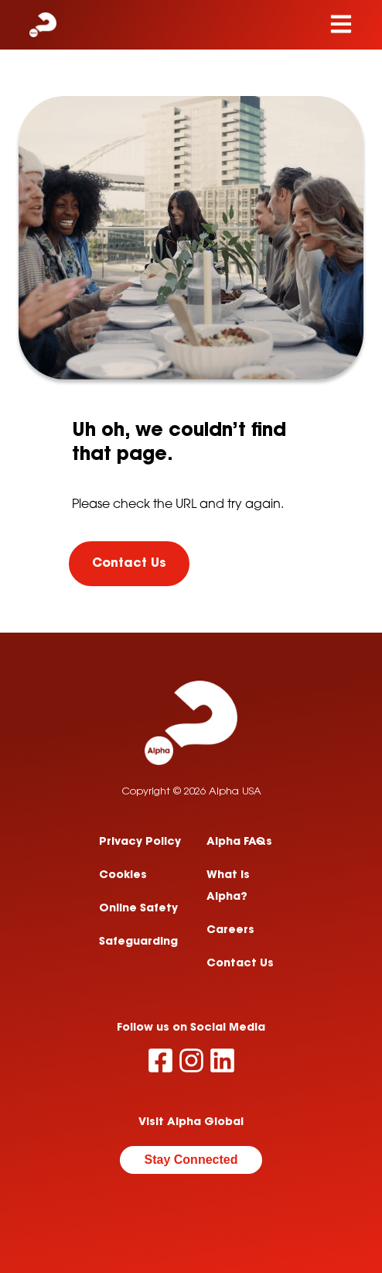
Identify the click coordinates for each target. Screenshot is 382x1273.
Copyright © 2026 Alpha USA (191, 792)
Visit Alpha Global (191, 1122)
